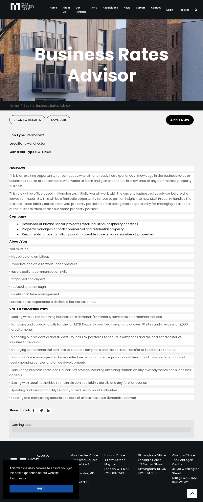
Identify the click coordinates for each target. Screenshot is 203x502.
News (127, 7)
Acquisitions (110, 7)
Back (27, 105)
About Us (66, 9)
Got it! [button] (41, 488)
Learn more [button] (18, 478)
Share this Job (30, 410)
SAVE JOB (58, 119)
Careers (141, 7)
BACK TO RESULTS (27, 119)
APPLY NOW (179, 120)
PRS (94, 7)
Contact (156, 7)
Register (184, 9)
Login (169, 9)
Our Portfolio (81, 9)
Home (53, 7)
